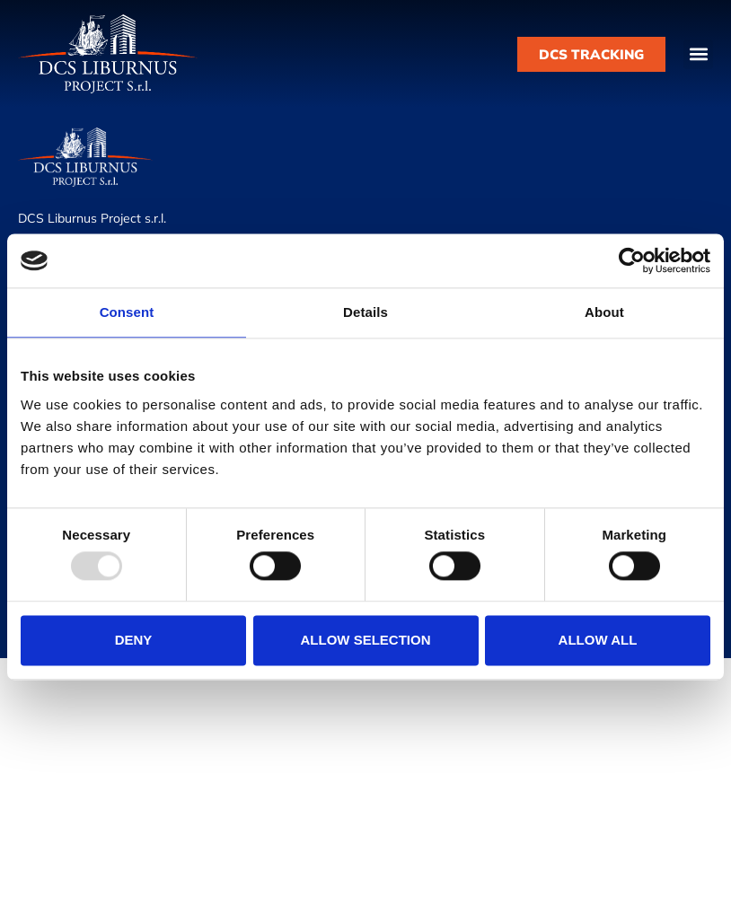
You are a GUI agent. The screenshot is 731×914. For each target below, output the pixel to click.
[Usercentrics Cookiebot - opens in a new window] (631, 260)
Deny (134, 639)
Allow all (598, 639)
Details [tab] (365, 312)
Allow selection (366, 639)
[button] (698, 54)
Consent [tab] (127, 312)
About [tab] (604, 312)
